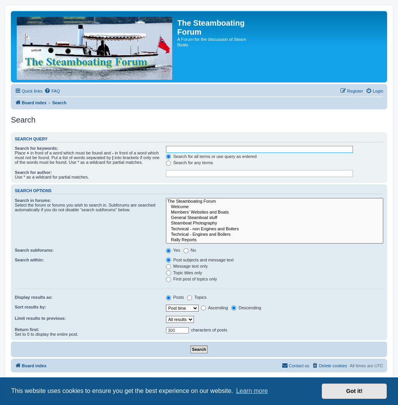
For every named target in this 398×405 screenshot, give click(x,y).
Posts (175, 297)
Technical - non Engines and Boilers (274, 229)
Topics (196, 297)
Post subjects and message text (200, 260)
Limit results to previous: (40, 318)
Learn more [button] (252, 390)
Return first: (27, 329)
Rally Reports (274, 240)
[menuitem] (52, 91)
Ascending (214, 307)
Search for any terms (189, 162)
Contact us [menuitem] (295, 365)
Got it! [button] (354, 391)
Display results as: (33, 297)
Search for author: (33, 172)
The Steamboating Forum (274, 201)
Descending (246, 307)
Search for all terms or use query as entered (211, 156)
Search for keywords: (36, 148)
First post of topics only (191, 279)
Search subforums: (34, 250)
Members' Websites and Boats (274, 212)
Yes (173, 250)
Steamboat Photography (274, 223)
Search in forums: (33, 200)
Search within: (29, 260)
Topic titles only (184, 272)
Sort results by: (30, 307)
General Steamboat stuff (274, 218)
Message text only (187, 266)
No (189, 250)
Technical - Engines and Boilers (274, 234)
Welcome (274, 207)
